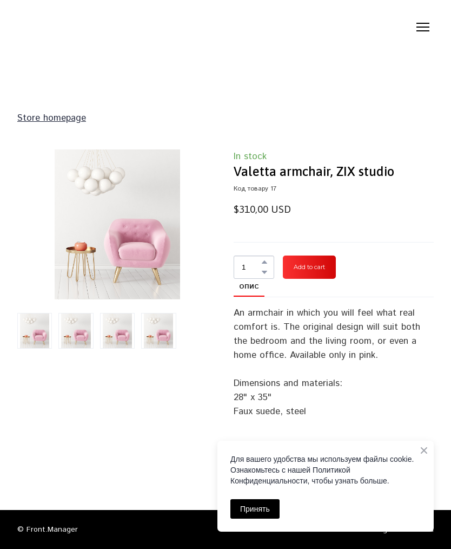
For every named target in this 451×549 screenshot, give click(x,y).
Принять (255, 509)
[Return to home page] (73, 26)
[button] (264, 262)
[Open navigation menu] (423, 27)
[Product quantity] (251, 267)
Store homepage (51, 118)
